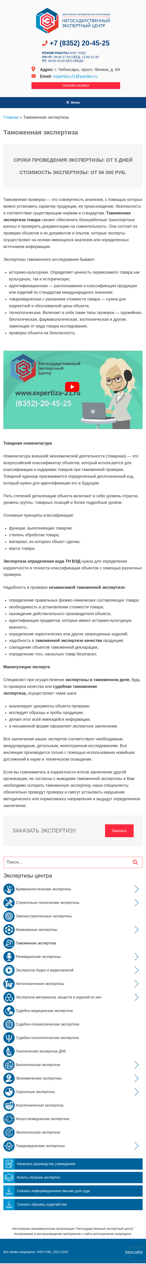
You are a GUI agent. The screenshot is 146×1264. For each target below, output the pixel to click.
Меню (73, 102)
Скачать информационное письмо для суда (46, 1191)
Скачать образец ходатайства (35, 1205)
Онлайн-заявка (75, 85)
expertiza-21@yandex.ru (75, 76)
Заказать (118, 831)
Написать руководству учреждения (39, 1164)
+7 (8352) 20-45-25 (80, 43)
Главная (11, 117)
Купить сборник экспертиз (31, 1178)
